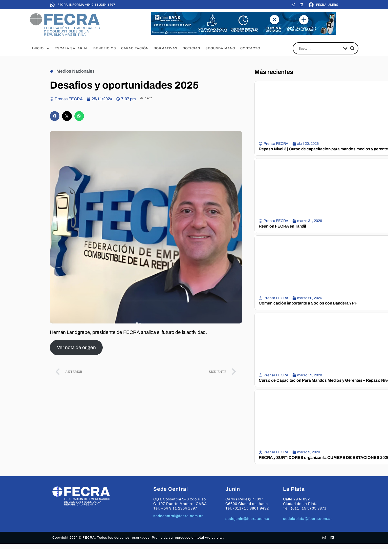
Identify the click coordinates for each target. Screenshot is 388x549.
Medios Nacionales (75, 71)
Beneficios (104, 48)
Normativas (166, 48)
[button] (54, 116)
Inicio (41, 48)
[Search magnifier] (352, 48)
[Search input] (319, 48)
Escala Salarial (71, 48)
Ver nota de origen (76, 347)
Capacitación (134, 48)
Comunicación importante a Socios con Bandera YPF (308, 303)
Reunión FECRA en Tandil (282, 226)
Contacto (250, 48)
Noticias (191, 48)
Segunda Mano (220, 48)
